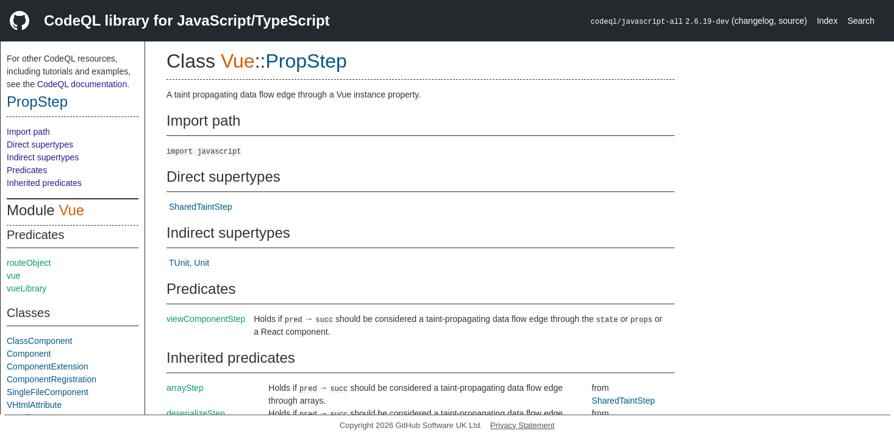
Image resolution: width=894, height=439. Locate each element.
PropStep (37, 101)
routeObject (29, 263)
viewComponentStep (205, 319)
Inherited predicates (44, 183)
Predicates (27, 170)
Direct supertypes (40, 144)
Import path (28, 132)
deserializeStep (195, 413)
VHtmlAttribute (34, 405)
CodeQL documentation (82, 84)
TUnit (179, 263)
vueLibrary (26, 288)
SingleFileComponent (47, 392)
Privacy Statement (522, 425)
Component (29, 354)
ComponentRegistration (51, 379)
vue (14, 275)
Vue (71, 210)
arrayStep (185, 388)
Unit (201, 263)
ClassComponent (39, 341)
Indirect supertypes (43, 157)
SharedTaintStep (200, 207)
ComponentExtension (47, 366)
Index (827, 21)
